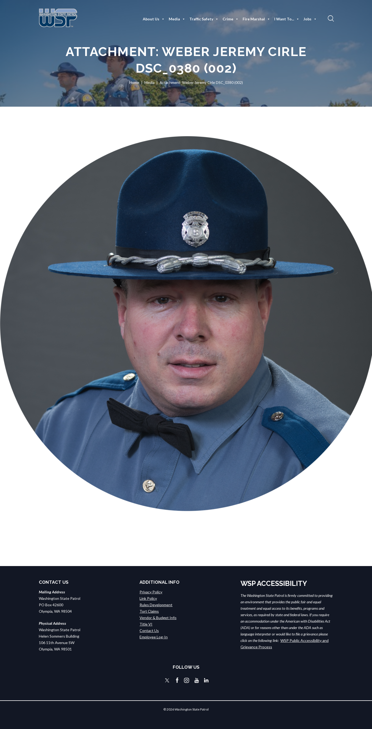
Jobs (310, 19)
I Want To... (286, 19)
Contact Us (149, 630)
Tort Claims (149, 611)
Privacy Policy (151, 592)
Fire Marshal (256, 19)
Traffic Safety (204, 19)
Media (177, 19)
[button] (330, 18)
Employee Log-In (154, 637)
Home (134, 82)
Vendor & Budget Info (158, 617)
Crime (231, 19)
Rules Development (156, 604)
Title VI (146, 624)
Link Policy (148, 598)
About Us (154, 19)
